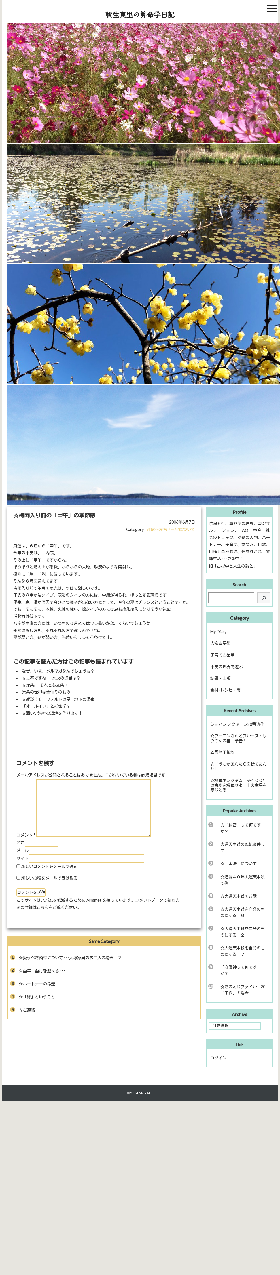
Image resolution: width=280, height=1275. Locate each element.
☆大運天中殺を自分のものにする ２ (242, 931)
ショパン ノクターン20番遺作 (237, 724)
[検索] (263, 597)
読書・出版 (220, 678)
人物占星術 (220, 643)
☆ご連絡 (27, 1010)
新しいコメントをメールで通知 (49, 866)
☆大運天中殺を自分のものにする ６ (242, 912)
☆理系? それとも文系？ (45, 685)
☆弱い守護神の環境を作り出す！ (52, 713)
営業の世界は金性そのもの (46, 692)
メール (22, 850)
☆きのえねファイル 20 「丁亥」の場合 (244, 990)
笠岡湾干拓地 (222, 752)
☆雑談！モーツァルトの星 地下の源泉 (58, 699)
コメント (25, 835)
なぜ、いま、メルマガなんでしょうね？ (58, 671)
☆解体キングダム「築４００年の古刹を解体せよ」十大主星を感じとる (238, 785)
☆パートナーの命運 (37, 983)
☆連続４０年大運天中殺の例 (242, 880)
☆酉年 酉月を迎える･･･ (42, 970)
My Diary (218, 631)
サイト (22, 858)
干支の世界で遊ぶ (226, 666)
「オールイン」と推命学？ (46, 706)
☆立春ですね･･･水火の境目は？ (51, 677)
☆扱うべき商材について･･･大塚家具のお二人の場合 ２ (70, 957)
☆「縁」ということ (37, 996)
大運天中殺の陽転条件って (242, 847)
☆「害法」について (238, 863)
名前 (20, 842)
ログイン (218, 1057)
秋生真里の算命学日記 (140, 14)
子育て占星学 (222, 654)
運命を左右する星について (171, 529)
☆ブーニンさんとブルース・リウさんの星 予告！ (238, 738)
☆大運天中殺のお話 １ (242, 896)
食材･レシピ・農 (225, 690)
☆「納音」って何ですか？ (240, 828)
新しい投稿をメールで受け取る (49, 878)
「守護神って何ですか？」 (238, 970)
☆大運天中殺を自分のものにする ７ (242, 951)
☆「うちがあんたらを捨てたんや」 (238, 766)
